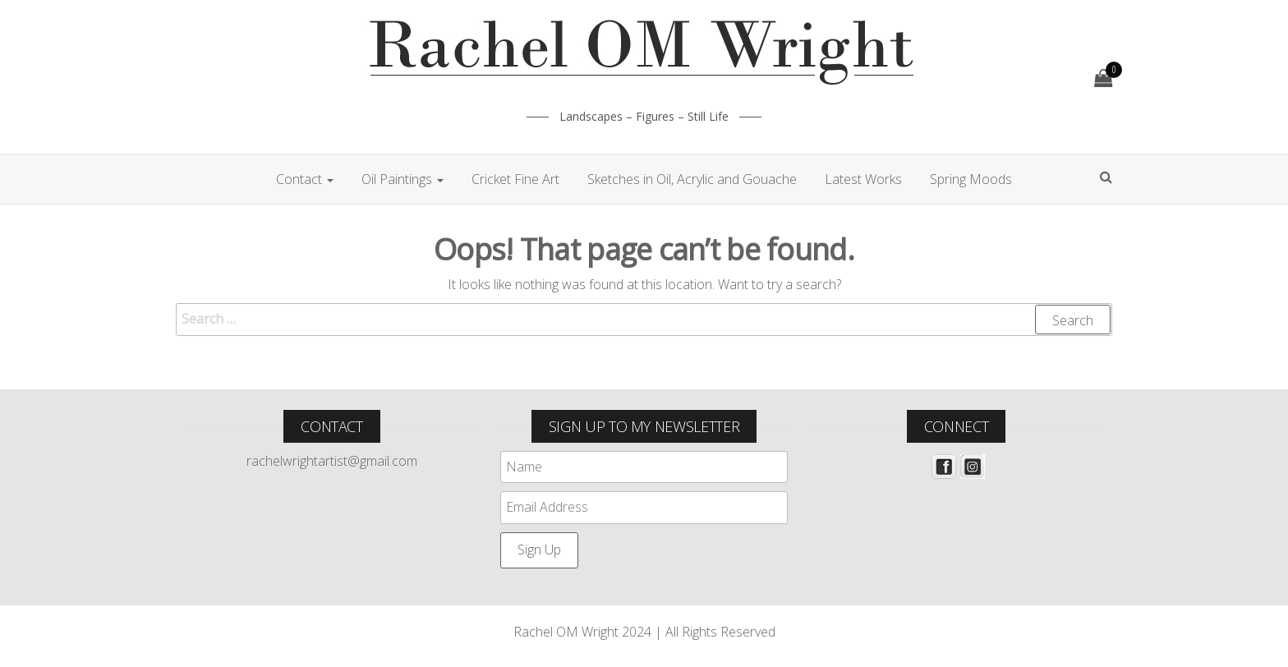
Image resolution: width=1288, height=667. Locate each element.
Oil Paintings (402, 179)
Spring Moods (971, 179)
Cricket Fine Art (515, 179)
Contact (305, 179)
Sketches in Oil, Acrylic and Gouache (692, 179)
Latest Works (863, 179)
